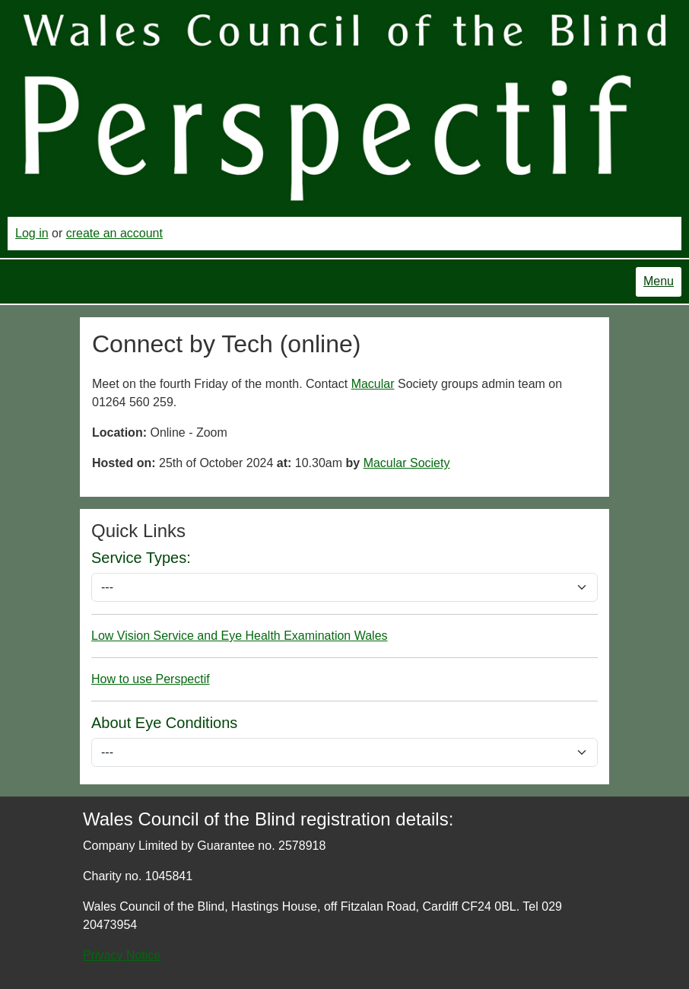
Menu (658, 281)
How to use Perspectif (150, 679)
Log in (32, 233)
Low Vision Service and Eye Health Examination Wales (239, 635)
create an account (114, 233)
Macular (373, 383)
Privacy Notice (121, 955)
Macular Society (407, 462)
